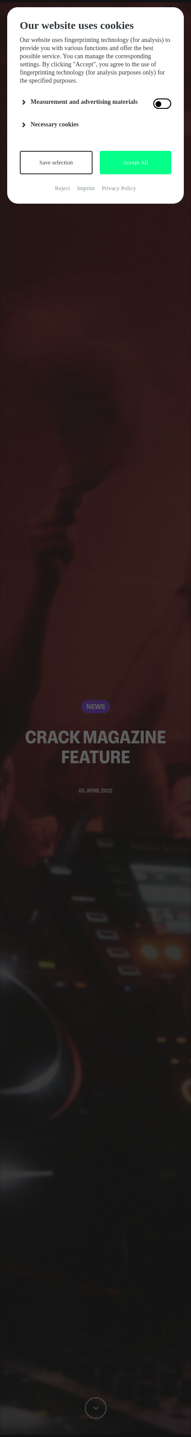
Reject (62, 188)
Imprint (86, 188)
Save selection (56, 162)
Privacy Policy (119, 188)
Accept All (135, 162)
